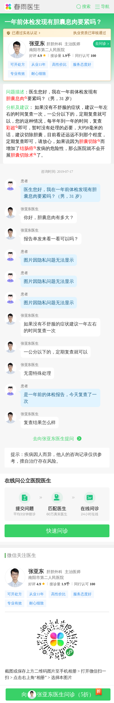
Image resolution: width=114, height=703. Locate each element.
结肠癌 (28, 148)
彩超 (12, 127)
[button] (85, 6)
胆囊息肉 (16, 98)
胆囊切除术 (23, 155)
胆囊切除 (89, 141)
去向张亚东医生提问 (57, 438)
